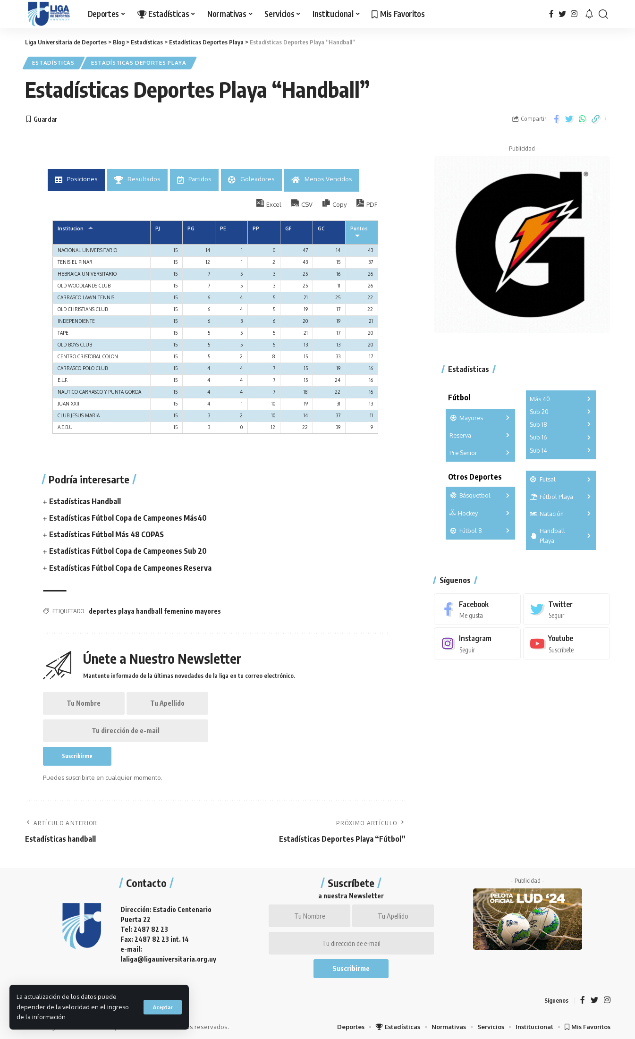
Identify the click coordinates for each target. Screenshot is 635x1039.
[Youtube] (566, 643)
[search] (603, 14)
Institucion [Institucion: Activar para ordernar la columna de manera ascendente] (71, 228)
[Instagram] (574, 14)
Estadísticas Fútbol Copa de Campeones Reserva (130, 567)
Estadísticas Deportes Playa (138, 63)
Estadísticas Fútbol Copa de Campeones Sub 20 (128, 551)
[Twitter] (562, 14)
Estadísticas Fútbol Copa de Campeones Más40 (128, 517)
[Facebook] (551, 14)
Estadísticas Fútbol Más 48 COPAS (106, 534)
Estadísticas (54, 63)
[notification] (589, 14)
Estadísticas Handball (85, 501)
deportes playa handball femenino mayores (155, 611)
